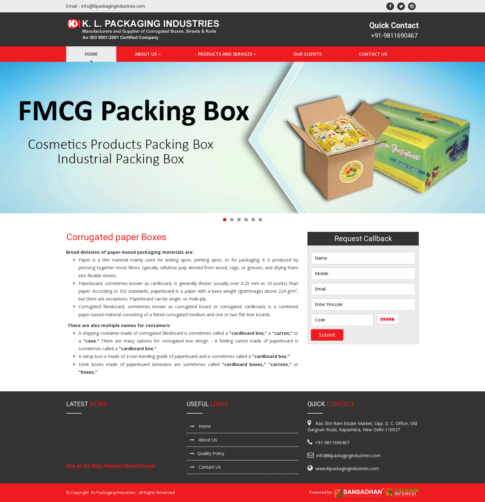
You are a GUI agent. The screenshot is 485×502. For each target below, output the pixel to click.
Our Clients (308, 54)
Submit (327, 334)
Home (91, 54)
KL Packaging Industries (113, 492)
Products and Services (227, 54)
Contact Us (373, 54)
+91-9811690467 (394, 35)
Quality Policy (207, 453)
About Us (148, 54)
